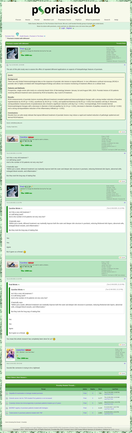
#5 (124, 363)
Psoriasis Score (64, 20)
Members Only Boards (105, 427)
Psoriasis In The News (36, 36)
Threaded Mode (121, 43)
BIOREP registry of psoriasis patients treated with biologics (28, 408)
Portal (36, 20)
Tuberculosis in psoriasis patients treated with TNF (25, 413)
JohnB (112, 409)
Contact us (28, 427)
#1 (124, 65)
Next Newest (21, 377)
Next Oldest (11, 377)
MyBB (113, 429)
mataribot (20, 350)
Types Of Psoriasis (80, 427)
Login (63, 28)
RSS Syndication (64, 427)
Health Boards (22, 36)
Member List (49, 20)
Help (116, 20)
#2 (124, 153)
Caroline (23, 137)
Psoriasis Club (9, 36)
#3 (124, 202)
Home (27, 20)
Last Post (107, 394)
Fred (22, 49)
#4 (124, 278)
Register (69, 28)
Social (117, 429)
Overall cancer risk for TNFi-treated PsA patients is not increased (30, 398)
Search (107, 20)
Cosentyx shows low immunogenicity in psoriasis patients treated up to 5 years (35, 403)
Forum (18, 20)
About (22, 427)
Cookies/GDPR (52, 427)
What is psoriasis (93, 20)
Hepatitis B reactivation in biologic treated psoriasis (26, 393)
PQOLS (78, 20)
